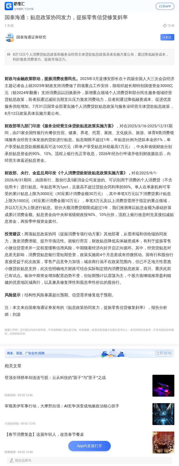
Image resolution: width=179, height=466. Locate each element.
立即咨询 (163, 353)
